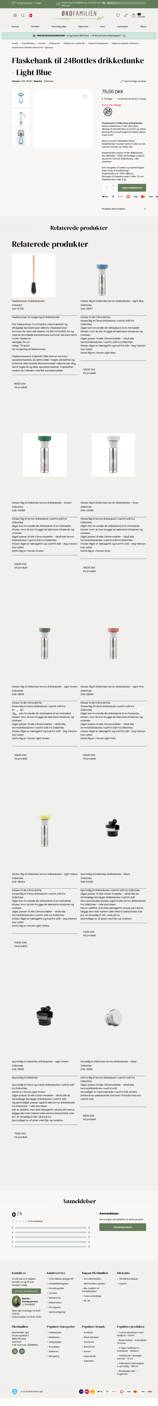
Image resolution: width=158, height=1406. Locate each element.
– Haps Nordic (89, 1356)
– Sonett (86, 1351)
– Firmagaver (54, 1307)
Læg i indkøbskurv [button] (132, 187)
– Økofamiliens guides (93, 1283)
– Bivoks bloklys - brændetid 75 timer (131, 1342)
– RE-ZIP (86, 1300)
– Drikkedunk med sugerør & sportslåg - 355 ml (130, 1365)
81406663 (30, 1304)
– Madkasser (53, 1337)
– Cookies (52, 1293)
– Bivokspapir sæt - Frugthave (127, 1372)
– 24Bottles (88, 1360)
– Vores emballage (91, 1296)
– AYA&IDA (87, 1332)
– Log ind (121, 1283)
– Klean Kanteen (90, 1337)
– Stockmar (88, 1342)
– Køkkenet (52, 1351)
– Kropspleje (53, 1346)
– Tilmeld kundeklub (127, 1278)
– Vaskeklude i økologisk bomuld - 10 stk (129, 1357)
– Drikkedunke (54, 1332)
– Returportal (53, 1297)
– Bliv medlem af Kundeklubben (90, 1290)
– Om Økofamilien (91, 1278)
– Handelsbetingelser (58, 1283)
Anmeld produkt (122, 1227)
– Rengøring (53, 1356)
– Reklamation (54, 1302)
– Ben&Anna (88, 1346)
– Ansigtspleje (54, 1342)
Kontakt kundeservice (26, 1291)
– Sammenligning (56, 1312)
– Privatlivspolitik (55, 1288)
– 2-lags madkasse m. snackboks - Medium (128, 1349)
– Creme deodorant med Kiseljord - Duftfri (130, 1334)
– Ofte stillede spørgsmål (60, 1278)
